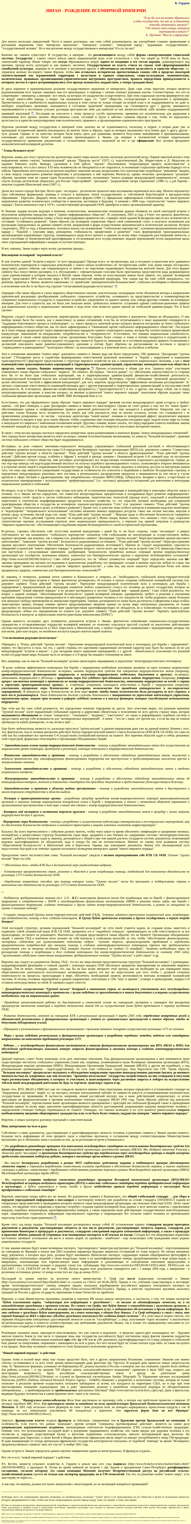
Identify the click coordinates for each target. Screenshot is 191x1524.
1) (3, 1496)
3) (2, 1514)
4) (99, 569)
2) (2, 1505)
